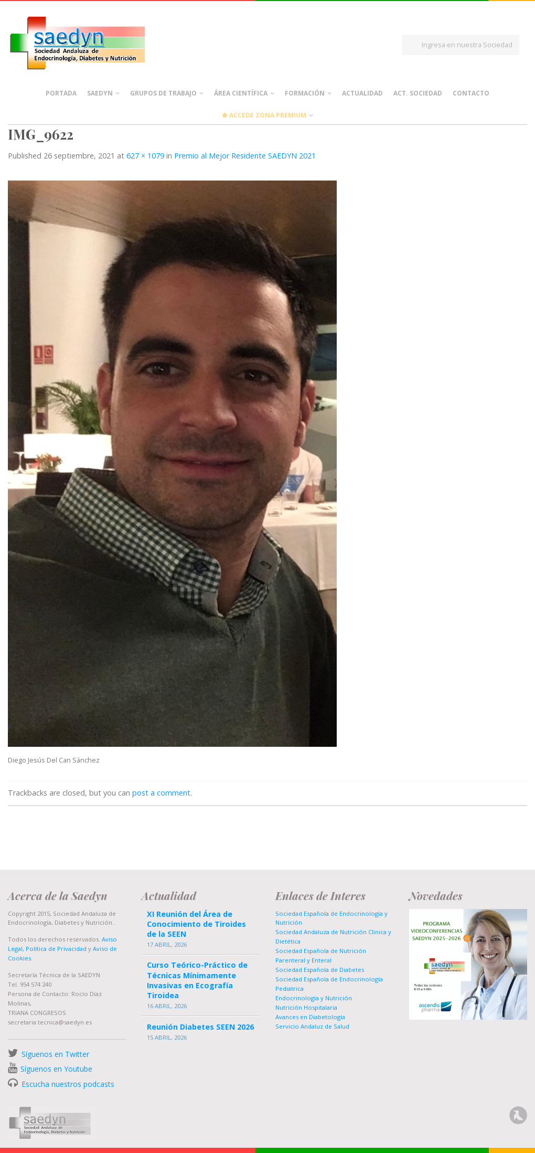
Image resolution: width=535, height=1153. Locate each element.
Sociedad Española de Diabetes (319, 970)
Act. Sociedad (417, 93)
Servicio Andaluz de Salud (312, 1026)
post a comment (161, 793)
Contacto (471, 93)
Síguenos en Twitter (55, 1054)
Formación (305, 93)
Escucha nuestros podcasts (66, 1084)
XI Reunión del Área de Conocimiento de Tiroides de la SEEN (196, 924)
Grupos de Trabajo (163, 93)
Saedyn (100, 93)
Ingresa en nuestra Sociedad (467, 44)
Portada (61, 93)
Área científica (241, 93)
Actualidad (362, 93)
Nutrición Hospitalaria (306, 1007)
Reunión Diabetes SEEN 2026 (200, 1027)
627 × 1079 (145, 156)
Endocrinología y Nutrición (313, 998)
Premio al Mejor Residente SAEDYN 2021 (245, 156)
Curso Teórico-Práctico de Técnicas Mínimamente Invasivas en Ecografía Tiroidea (197, 980)
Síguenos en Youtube (56, 1069)
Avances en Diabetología (310, 1017)
